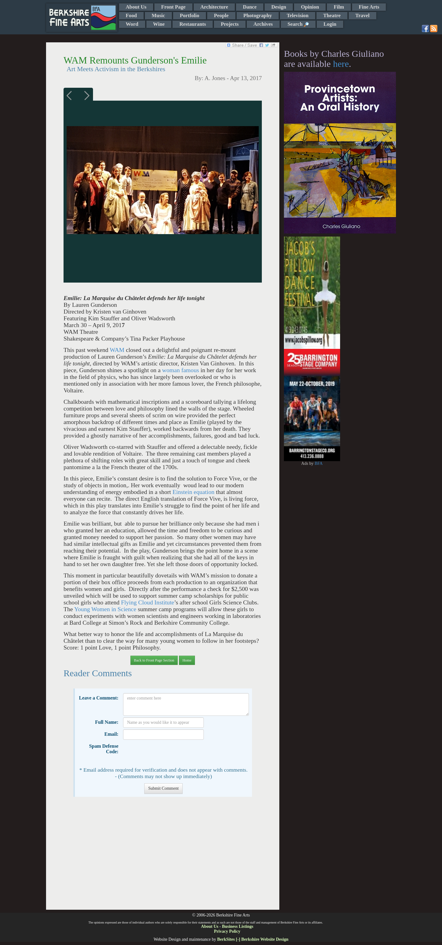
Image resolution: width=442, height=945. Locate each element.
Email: (111, 734)
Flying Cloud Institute (147, 602)
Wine (159, 24)
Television (297, 15)
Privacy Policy (227, 931)
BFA (319, 463)
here (341, 64)
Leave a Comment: (98, 697)
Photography (257, 15)
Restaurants (192, 24)
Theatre (332, 15)
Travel (362, 15)
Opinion (310, 7)
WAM (118, 350)
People (221, 15)
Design (278, 7)
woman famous (180, 370)
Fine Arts (369, 7)
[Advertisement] (162, 856)
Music (158, 15)
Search (298, 24)
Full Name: (106, 722)
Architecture (214, 7)
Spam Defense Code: (103, 748)
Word (132, 24)
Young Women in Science (105, 609)
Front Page (173, 7)
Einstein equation (194, 492)
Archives (263, 24)
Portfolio (189, 15)
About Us (136, 7)
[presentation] (169, 753)
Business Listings (237, 926)
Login (330, 24)
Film (339, 7)
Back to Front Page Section (154, 660)
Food (131, 15)
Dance (250, 7)
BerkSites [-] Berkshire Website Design (252, 939)
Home (186, 660)
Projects (229, 24)
